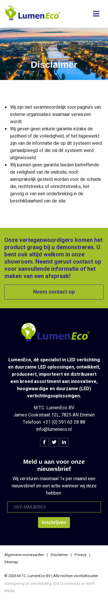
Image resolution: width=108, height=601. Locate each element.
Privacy (80, 554)
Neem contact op (54, 292)
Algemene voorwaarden (24, 554)
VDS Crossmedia (66, 583)
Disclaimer (59, 554)
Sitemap (11, 562)
